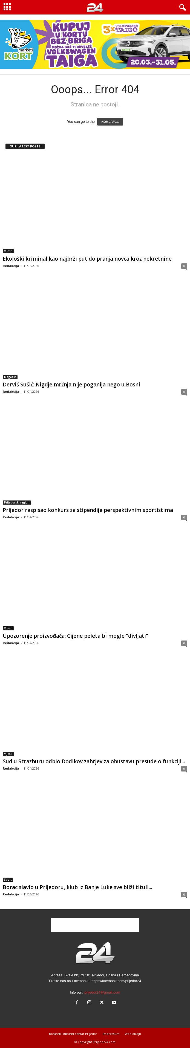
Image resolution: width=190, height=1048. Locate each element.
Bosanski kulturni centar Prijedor (73, 1034)
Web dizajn (133, 1034)
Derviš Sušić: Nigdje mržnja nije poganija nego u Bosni (71, 384)
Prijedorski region (17, 502)
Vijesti (8, 251)
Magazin (10, 377)
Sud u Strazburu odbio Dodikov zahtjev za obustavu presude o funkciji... (94, 761)
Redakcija (11, 266)
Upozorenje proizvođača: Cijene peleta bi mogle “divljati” (75, 635)
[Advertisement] (95, 925)
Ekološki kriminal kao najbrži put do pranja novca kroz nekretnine (87, 258)
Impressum (111, 1034)
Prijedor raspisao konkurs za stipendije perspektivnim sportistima (88, 510)
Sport (8, 879)
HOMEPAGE (110, 121)
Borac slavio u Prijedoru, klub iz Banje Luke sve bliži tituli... (77, 887)
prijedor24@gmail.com (102, 992)
